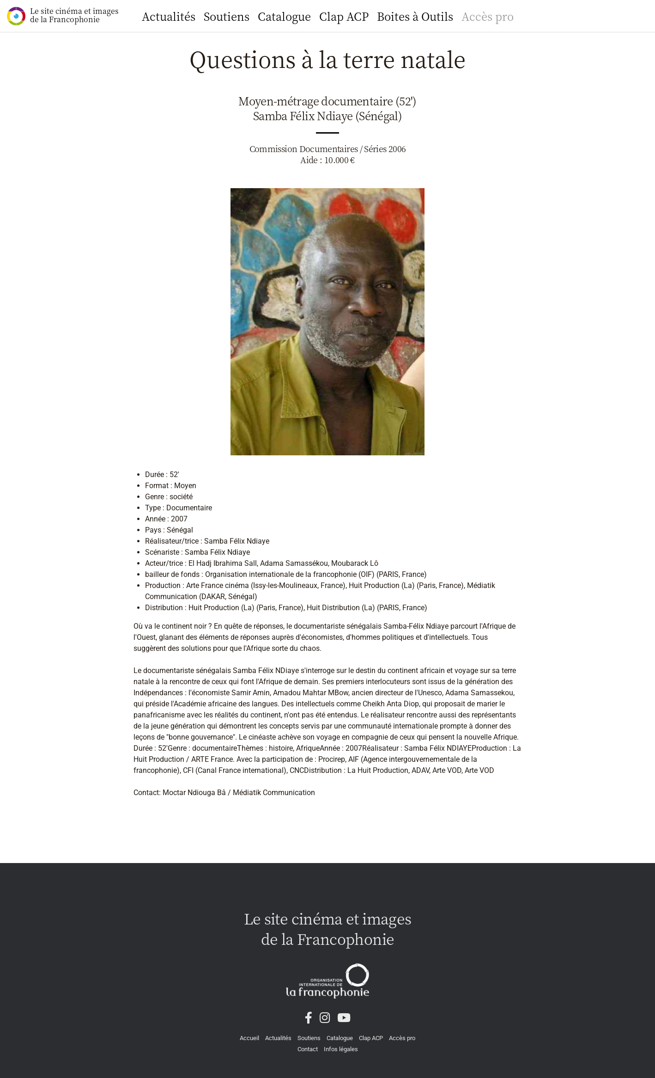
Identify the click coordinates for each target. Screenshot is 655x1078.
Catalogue (284, 16)
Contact (307, 1049)
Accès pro (487, 16)
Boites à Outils (415, 16)
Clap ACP (344, 16)
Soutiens (226, 16)
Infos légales (341, 1049)
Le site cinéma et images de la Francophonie (63, 15)
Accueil (249, 1038)
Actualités (168, 16)
